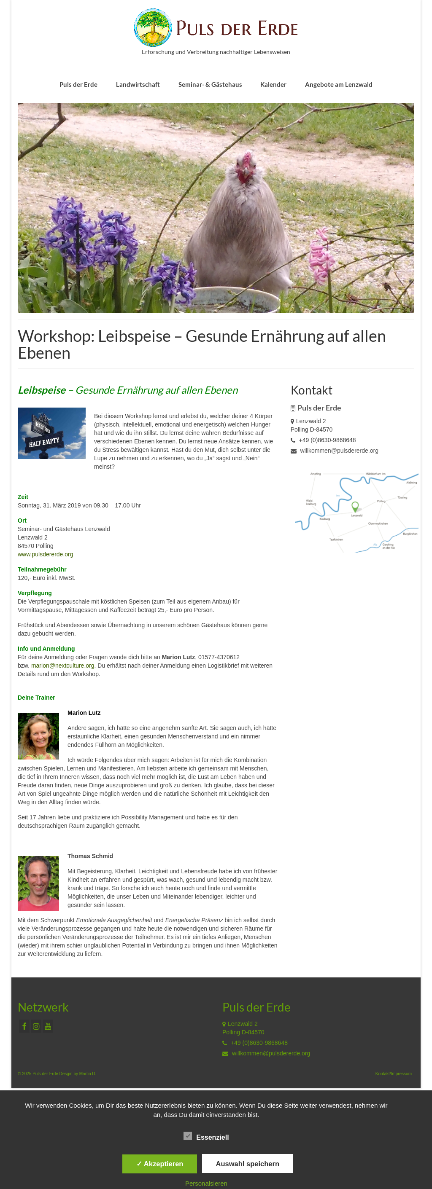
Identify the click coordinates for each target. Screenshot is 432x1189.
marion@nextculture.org (62, 665)
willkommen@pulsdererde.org (334, 450)
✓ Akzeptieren (160, 1164)
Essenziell (206, 1136)
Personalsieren (206, 1183)
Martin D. (88, 1073)
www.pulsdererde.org (45, 554)
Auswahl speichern (247, 1164)
